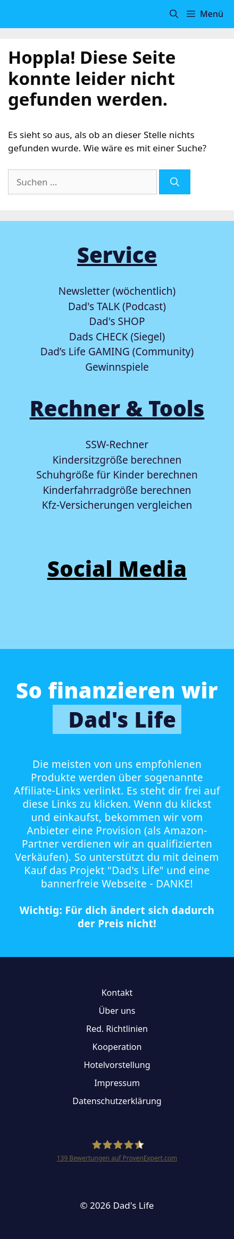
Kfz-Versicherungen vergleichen (117, 505)
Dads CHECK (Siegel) (117, 337)
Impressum (117, 1083)
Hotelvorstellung (116, 1065)
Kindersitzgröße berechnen (117, 460)
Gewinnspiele (117, 367)
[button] (173, 14)
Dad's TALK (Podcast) (117, 306)
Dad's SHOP (117, 321)
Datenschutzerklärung (116, 1101)
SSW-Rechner (117, 444)
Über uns (117, 1010)
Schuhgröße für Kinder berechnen (116, 475)
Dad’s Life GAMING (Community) (117, 351)
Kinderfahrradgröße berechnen (117, 490)
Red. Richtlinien (117, 1029)
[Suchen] (174, 182)
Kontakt (117, 992)
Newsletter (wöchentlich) (117, 291)
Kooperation (117, 1047)
